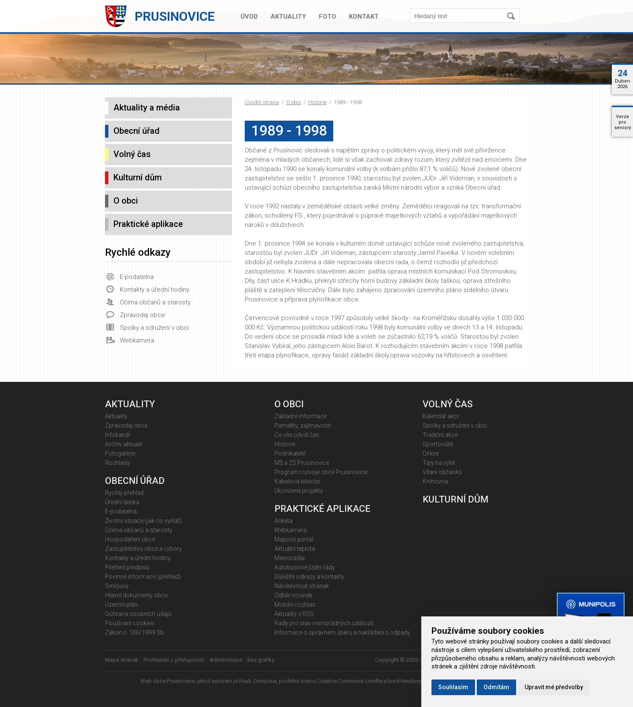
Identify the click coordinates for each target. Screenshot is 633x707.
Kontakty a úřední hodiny (154, 289)
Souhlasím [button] (453, 687)
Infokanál (117, 434)
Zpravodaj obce (142, 315)
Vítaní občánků (442, 472)
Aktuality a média (146, 107)
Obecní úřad (136, 131)
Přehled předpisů (127, 567)
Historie (317, 102)
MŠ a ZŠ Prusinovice (301, 462)
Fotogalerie (120, 453)
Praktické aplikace (148, 224)
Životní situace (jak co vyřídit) (143, 520)
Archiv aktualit (123, 444)
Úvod (249, 16)
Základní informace (300, 416)
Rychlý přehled (124, 492)
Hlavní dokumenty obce (136, 595)
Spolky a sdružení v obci (154, 327)
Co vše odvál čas (296, 434)
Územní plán (121, 604)
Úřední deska (122, 502)
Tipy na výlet (439, 462)
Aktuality (288, 16)
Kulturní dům (137, 177)
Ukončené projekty (298, 490)
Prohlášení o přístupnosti (174, 660)
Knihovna (435, 481)
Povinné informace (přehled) (143, 576)
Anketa (283, 520)
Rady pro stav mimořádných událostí (323, 623)
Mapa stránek (121, 660)
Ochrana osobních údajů (138, 613)
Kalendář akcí (441, 416)
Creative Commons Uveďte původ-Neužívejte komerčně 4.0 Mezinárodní (405, 681)
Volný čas (132, 154)
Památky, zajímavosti (302, 425)
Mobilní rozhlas (294, 604)
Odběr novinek (293, 595)
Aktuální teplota (294, 548)
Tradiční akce (440, 434)
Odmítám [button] (496, 687)
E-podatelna (137, 277)
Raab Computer (257, 681)
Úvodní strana (262, 102)
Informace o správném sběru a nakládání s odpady (342, 632)
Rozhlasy (117, 462)
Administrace (226, 660)
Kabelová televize (297, 481)
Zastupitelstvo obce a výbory (143, 548)
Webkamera (137, 340)
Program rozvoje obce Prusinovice (321, 472)
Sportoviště (438, 444)
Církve (431, 453)
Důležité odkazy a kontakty (309, 576)
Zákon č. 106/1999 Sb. (135, 632)
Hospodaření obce (130, 539)
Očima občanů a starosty (155, 302)
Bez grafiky (260, 660)
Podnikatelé (289, 453)
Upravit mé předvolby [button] (554, 687)
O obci (293, 102)
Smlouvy (117, 586)
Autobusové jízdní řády (304, 567)
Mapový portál (293, 539)
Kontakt (364, 16)
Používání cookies (129, 623)
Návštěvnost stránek (301, 586)
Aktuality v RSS (294, 613)
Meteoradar (289, 558)
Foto (327, 16)
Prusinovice (175, 16)
